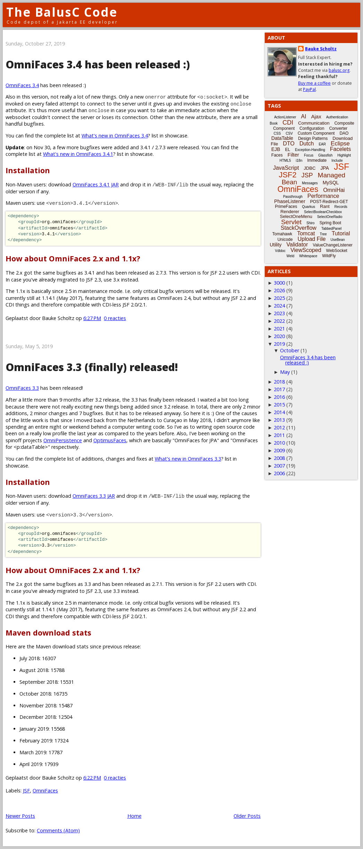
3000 (279, 282)
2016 (279, 397)
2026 (279, 290)
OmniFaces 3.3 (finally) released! (92, 367)
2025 (279, 298)
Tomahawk (282, 234)
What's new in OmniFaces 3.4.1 (78, 154)
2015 (279, 404)
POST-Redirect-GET (329, 201)
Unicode (285, 239)
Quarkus (308, 207)
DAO (343, 133)
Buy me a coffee (314, 83)
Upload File (311, 239)
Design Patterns (313, 138)
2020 (279, 336)
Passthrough (293, 197)
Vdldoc (280, 251)
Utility (275, 244)
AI (303, 116)
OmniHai (334, 190)
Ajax (316, 116)
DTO (288, 143)
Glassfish (325, 155)
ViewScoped (305, 250)
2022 (279, 321)
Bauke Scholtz (321, 49)
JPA (324, 168)
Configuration (311, 128)
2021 (279, 328)
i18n (299, 160)
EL (287, 149)
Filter (293, 155)
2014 (279, 412)
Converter (338, 128)
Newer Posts (20, 816)
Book (274, 123)
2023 (279, 313)
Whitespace (308, 256)
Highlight (344, 155)
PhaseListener (289, 201)
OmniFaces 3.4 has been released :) (98, 64)
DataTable (282, 138)
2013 (279, 420)
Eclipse (340, 143)
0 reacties (115, 318)
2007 (279, 465)
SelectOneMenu (296, 216)
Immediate (317, 160)
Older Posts (247, 816)
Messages (310, 183)
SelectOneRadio (330, 217)
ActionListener (285, 117)
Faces (277, 155)
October (289, 350)
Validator (297, 244)
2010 (279, 442)
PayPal (309, 89)
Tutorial (341, 233)
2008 (279, 458)
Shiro (310, 223)
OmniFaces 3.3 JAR (94, 496)
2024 (279, 305)
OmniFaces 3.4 (22, 85)
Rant (324, 206)
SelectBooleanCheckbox (323, 212)
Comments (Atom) (58, 830)
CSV (289, 133)
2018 (279, 381)
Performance (323, 196)
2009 (279, 450)
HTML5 (285, 160)
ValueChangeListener (333, 245)
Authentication (337, 117)
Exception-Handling (310, 150)
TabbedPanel (331, 228)
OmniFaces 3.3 (22, 388)
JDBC (309, 168)
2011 (279, 435)
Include (337, 160)
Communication (313, 123)
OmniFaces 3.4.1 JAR (96, 184)
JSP (307, 175)
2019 (279, 344)
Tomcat (306, 233)
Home (134, 816)
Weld (290, 256)
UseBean (337, 240)
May (285, 372)
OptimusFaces (109, 440)
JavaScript (286, 168)
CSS (277, 133)
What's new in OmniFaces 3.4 (115, 135)
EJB (275, 149)
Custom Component (316, 133)
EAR (322, 144)
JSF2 (287, 174)
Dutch (306, 143)
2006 (279, 473)
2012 (279, 427)
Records (341, 207)
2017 (279, 389)
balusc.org (339, 70)
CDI (287, 122)
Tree (323, 234)
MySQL (331, 182)
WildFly (329, 255)
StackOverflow (298, 228)
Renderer (289, 211)
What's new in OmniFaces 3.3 (188, 458)
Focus (308, 155)
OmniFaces (45, 790)
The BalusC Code (62, 12)
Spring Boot (330, 222)
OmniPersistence (62, 440)
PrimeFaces (286, 206)
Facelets (340, 149)
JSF (26, 790)
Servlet (291, 222)
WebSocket (336, 250)
